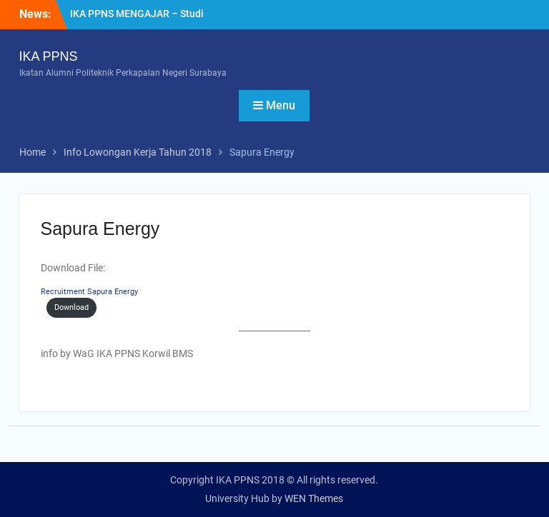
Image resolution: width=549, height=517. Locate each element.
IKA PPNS (48, 56)
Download (71, 307)
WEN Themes (314, 498)
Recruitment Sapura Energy (89, 291)
